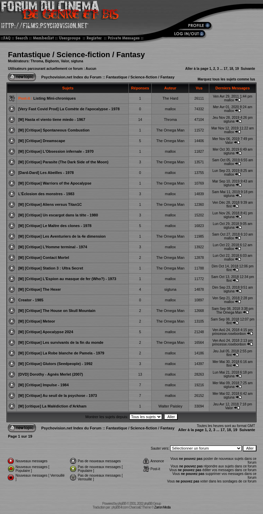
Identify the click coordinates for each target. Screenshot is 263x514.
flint (229, 206)
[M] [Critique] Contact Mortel (43, 257)
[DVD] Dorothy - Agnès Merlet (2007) (50, 374)
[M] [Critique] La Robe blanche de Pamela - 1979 (61, 353)
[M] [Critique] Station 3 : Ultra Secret (50, 268)
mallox (229, 100)
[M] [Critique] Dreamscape (41, 141)
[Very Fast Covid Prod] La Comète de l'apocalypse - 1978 (69, 109)
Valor (65, 61)
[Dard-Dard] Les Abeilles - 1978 (46, 173)
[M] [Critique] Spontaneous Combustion (53, 130)
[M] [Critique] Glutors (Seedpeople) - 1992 (55, 364)
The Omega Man (170, 130)
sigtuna (77, 61)
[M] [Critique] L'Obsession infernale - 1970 (55, 151)
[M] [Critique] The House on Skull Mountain (56, 311)
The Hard (170, 98)
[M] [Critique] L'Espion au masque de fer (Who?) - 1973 (67, 279)
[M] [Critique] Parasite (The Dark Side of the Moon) (63, 162)
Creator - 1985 (30, 300)
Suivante (248, 69)
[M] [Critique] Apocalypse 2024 (45, 332)
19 (237, 69)
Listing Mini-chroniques (54, 98)
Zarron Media (162, 507)
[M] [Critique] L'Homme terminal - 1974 (52, 247)
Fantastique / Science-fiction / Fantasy (76, 54)
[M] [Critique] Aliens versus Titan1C (50, 204)
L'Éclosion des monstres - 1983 (46, 194)
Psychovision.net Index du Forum (71, 77)
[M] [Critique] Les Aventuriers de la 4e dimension (61, 236)
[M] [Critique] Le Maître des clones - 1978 (54, 226)
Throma (36, 61)
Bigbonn (52, 61)
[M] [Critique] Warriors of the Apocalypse (54, 183)
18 (231, 69)
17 (225, 69)
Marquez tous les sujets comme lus (226, 79)
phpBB (121, 503)
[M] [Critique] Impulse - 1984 (43, 385)
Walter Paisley (171, 406)
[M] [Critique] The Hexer (39, 289)
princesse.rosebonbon (229, 334)
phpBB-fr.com (120, 507)
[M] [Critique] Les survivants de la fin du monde (60, 342)
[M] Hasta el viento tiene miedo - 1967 (51, 119)
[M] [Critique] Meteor (36, 321)
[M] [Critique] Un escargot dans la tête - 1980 (58, 215)
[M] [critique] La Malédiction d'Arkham (52, 406)
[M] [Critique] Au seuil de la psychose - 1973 (57, 395)
